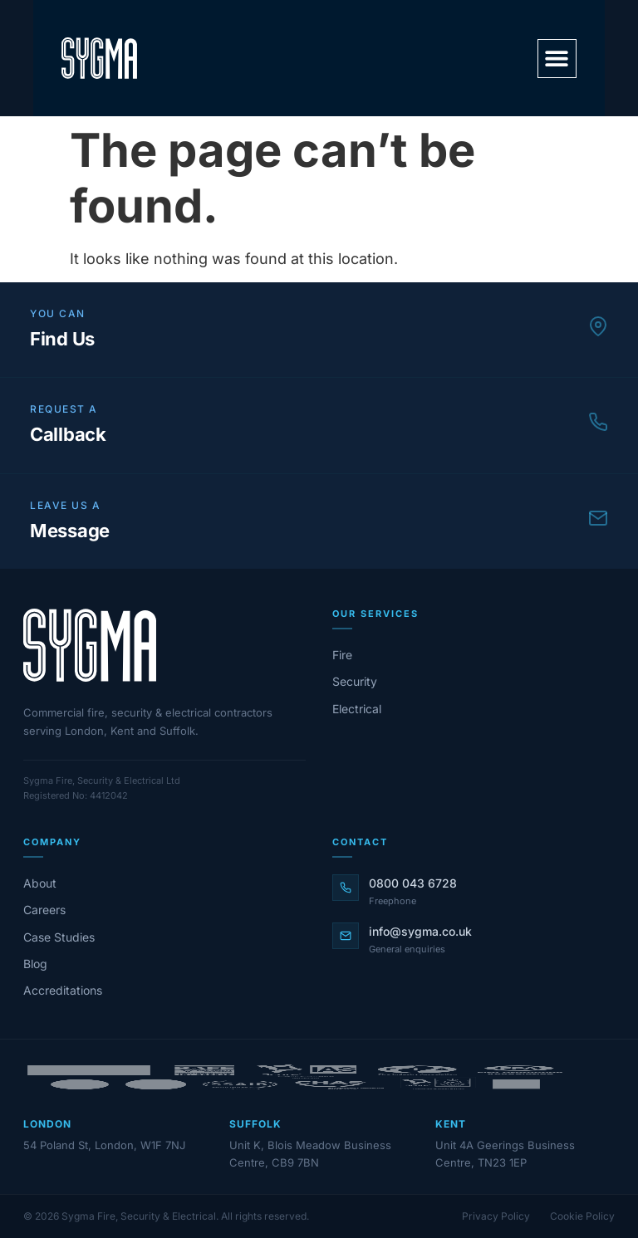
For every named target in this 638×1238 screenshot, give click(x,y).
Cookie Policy (582, 1216)
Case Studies (59, 937)
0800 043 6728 (413, 883)
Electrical (356, 709)
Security (354, 681)
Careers (44, 910)
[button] (557, 58)
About (39, 883)
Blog (35, 964)
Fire (342, 655)
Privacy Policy (496, 1216)
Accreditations (62, 990)
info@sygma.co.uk (420, 931)
